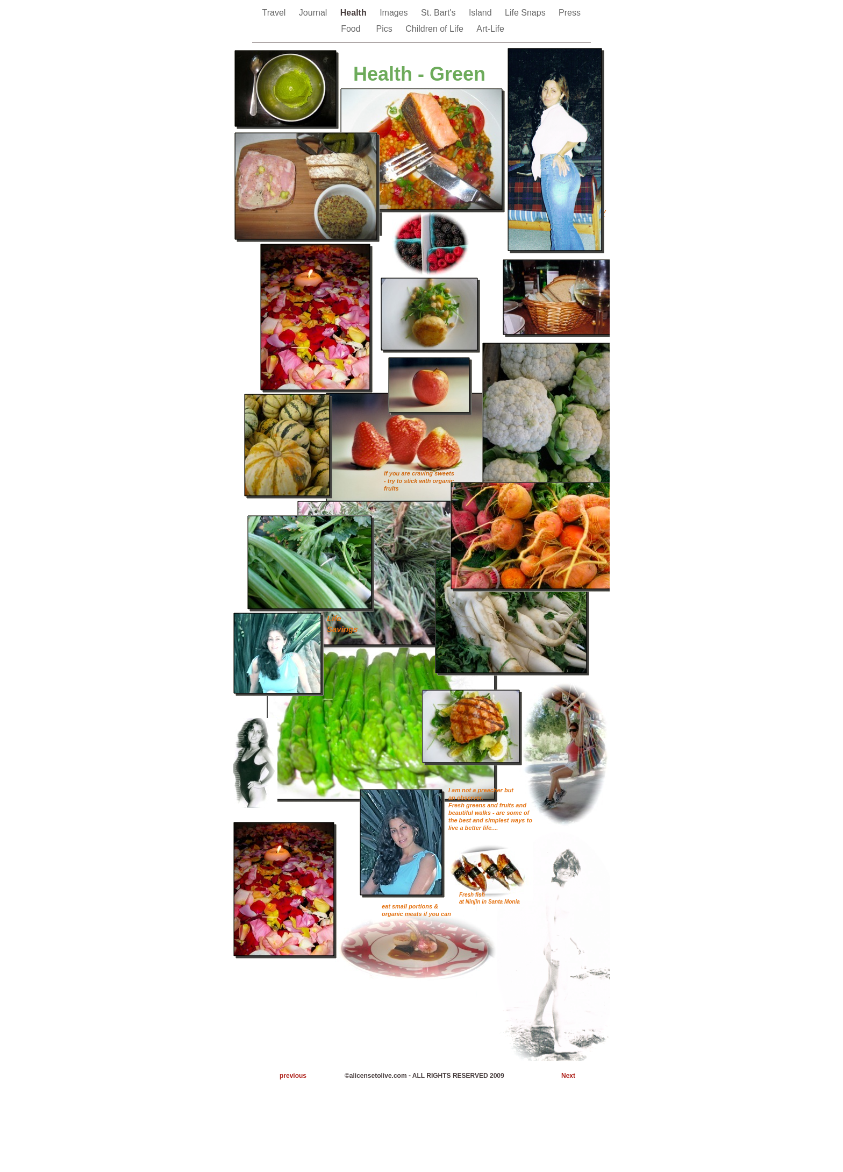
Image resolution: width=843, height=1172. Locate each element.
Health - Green (419, 74)
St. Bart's (439, 12)
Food (353, 28)
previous (293, 1075)
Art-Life (490, 28)
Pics (385, 28)
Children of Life (435, 28)
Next (568, 1075)
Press (571, 12)
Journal (314, 12)
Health (354, 12)
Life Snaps (526, 12)
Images (395, 12)
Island (481, 12)
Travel (275, 12)
